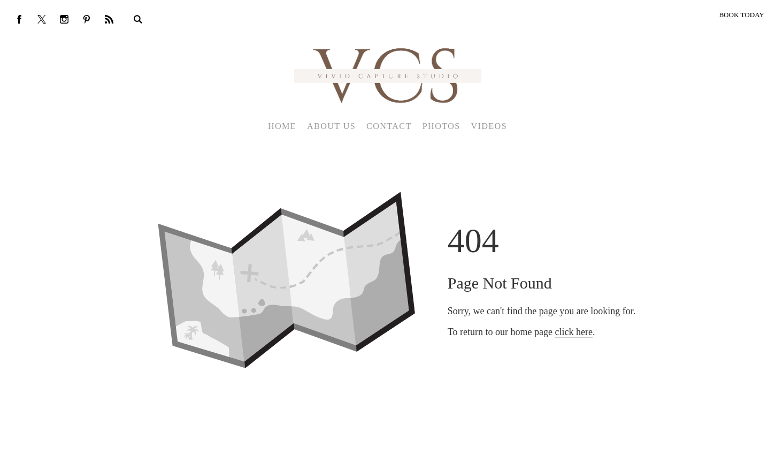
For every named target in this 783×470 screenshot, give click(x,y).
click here (573, 332)
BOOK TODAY (741, 15)
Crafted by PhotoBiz (388, 456)
